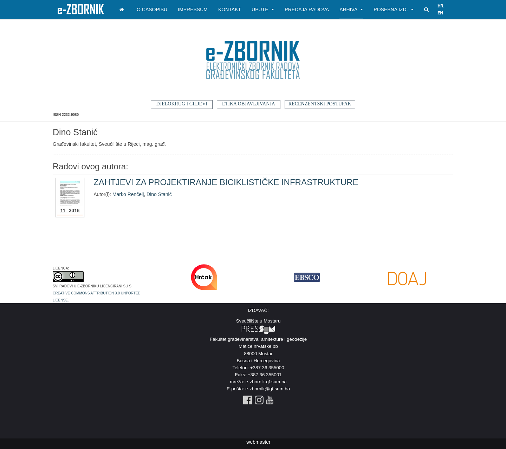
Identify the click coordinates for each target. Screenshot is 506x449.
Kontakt (229, 9)
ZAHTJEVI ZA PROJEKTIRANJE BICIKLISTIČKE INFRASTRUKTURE (225, 182)
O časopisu (152, 9)
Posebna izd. (394, 9)
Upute (263, 9)
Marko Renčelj (128, 194)
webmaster (258, 442)
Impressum (193, 9)
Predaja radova (307, 9)
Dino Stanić (159, 194)
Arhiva (351, 9)
